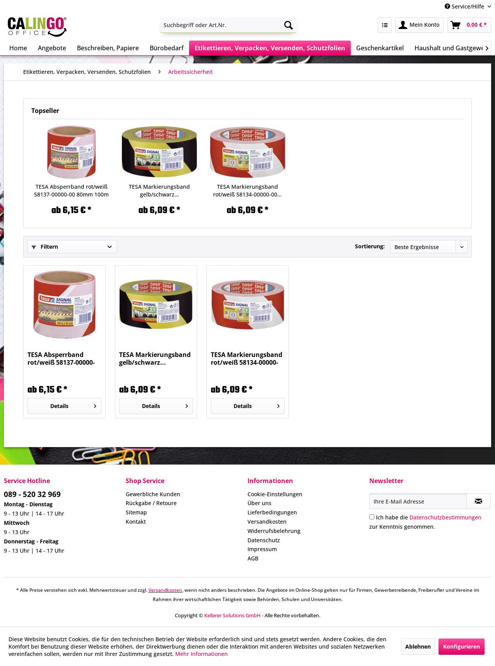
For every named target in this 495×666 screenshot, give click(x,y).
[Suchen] (288, 25)
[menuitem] (228, 25)
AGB (253, 558)
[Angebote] (52, 48)
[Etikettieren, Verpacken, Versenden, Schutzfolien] (270, 48)
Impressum (262, 549)
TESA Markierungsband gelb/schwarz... (159, 190)
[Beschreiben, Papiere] (108, 48)
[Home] (18, 48)
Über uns (259, 503)
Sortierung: (370, 246)
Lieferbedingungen (272, 512)
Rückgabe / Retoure (151, 503)
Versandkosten (267, 521)
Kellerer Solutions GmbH (232, 615)
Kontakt (136, 521)
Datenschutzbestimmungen (445, 517)
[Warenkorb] (469, 25)
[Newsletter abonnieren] (478, 501)
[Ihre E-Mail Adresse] (418, 501)
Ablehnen (418, 646)
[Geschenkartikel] (380, 48)
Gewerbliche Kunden (153, 494)
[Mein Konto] (419, 25)
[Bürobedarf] (166, 48)
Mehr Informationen (201, 653)
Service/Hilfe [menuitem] (465, 6)
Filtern (45, 246)
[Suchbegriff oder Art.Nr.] (228, 25)
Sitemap (136, 512)
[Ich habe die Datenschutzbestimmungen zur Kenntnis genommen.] (371, 516)
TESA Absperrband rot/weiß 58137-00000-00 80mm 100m (71, 190)
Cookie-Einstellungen (275, 494)
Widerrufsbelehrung (274, 531)
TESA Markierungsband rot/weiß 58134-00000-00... (247, 190)
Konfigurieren (461, 646)
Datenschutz (264, 540)
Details (73, 405)
